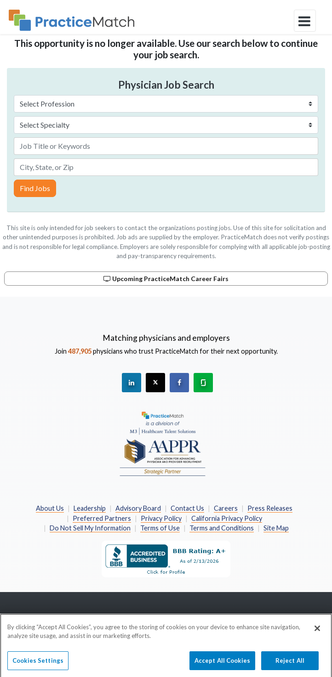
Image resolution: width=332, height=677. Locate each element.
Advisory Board (138, 508)
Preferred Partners (102, 518)
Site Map (276, 528)
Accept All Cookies (222, 663)
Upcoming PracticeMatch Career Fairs (166, 278)
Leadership (90, 508)
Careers (226, 508)
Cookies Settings (37, 663)
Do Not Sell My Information (90, 528)
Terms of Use (160, 528)
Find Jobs (35, 188)
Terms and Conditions (221, 528)
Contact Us (187, 508)
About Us (50, 508)
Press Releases (269, 508)
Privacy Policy (161, 518)
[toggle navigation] (305, 21)
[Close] (317, 631)
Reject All (289, 663)
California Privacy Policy (226, 518)
